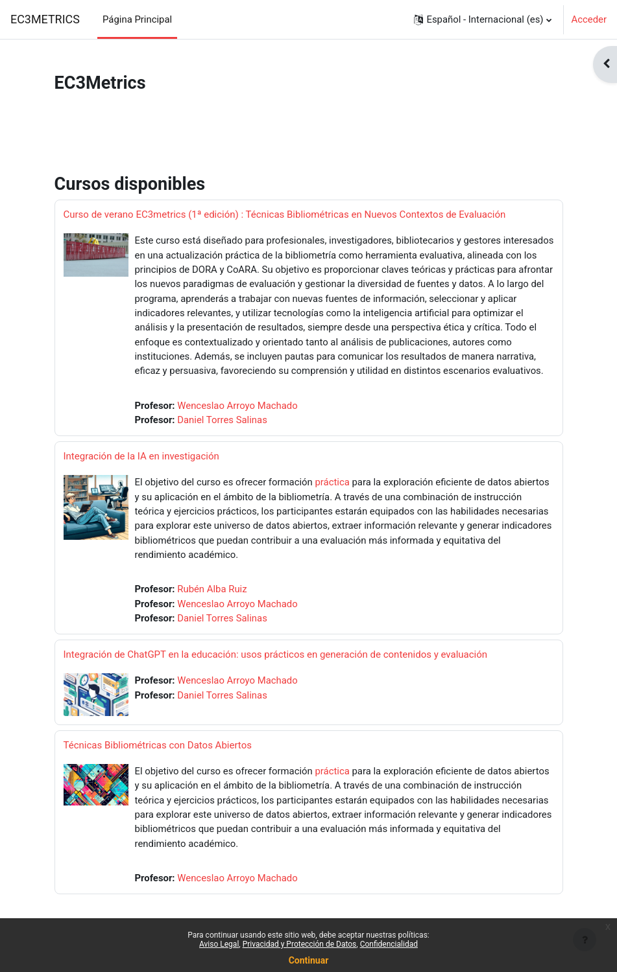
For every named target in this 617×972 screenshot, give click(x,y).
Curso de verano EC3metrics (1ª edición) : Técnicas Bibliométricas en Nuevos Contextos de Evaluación (285, 214)
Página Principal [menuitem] (137, 19)
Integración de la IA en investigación (141, 456)
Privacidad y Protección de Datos (300, 944)
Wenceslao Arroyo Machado (237, 405)
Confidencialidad (389, 944)
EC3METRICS (45, 19)
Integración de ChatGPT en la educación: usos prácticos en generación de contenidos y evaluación (276, 654)
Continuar (309, 960)
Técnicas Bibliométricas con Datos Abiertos (158, 745)
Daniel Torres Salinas (222, 420)
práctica (332, 482)
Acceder (589, 19)
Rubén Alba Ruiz (212, 589)
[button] (482, 19)
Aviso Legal (219, 944)
